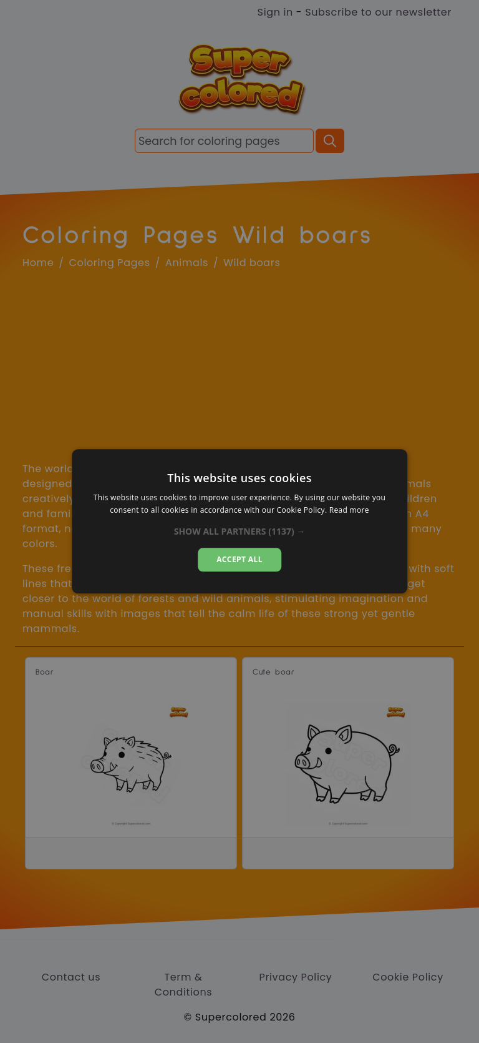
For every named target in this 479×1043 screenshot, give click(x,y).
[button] (240, 531)
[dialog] (239, 521)
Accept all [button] (239, 559)
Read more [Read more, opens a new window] (349, 510)
